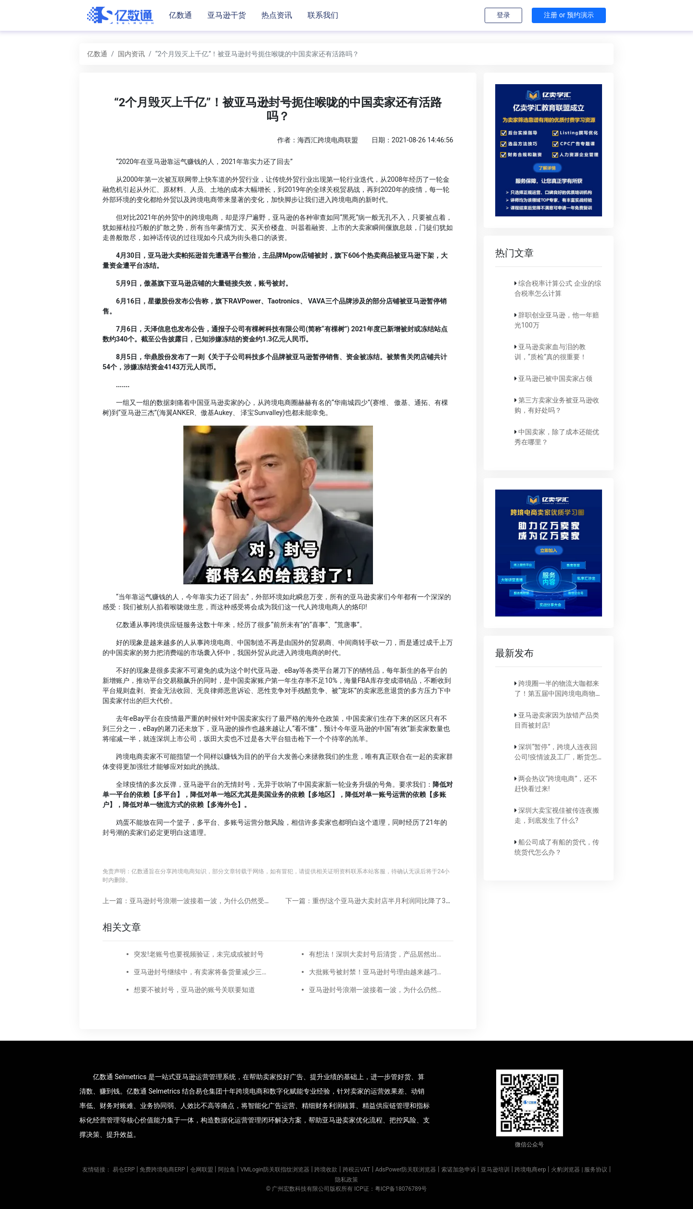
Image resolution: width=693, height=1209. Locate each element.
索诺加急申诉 (458, 1169)
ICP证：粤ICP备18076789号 (390, 1188)
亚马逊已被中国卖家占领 (555, 378)
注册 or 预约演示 (569, 15)
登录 (503, 15)
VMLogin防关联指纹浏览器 (274, 1169)
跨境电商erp (530, 1169)
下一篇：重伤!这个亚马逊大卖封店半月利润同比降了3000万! (375, 901)
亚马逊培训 (495, 1169)
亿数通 (180, 15)
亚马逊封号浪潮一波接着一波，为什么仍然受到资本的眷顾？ (375, 990)
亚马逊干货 (226, 15)
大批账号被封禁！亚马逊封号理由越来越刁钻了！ (375, 972)
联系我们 (323, 15)
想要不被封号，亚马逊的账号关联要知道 (194, 990)
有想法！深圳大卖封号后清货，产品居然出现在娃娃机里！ (375, 954)
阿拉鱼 (226, 1169)
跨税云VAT (356, 1169)
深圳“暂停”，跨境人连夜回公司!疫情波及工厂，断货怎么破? (555, 757)
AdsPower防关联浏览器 (405, 1169)
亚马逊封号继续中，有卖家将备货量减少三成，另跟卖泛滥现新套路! (200, 972)
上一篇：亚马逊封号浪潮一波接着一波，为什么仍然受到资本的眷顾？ (207, 901)
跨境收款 (325, 1169)
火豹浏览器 (565, 1169)
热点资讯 (276, 15)
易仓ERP (124, 1169)
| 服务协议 (594, 1169)
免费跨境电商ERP (162, 1169)
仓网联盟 (201, 1169)
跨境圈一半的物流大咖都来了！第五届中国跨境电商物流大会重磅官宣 (558, 693)
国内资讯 (131, 54)
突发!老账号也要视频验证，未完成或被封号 (199, 954)
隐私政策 (346, 1179)
